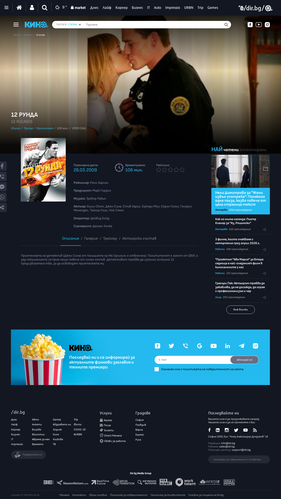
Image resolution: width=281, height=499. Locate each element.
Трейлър (110, 238)
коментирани (252, 149)
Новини (220, 249)
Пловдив (140, 425)
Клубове (58, 439)
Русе (138, 439)
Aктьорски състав (139, 238)
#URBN (78, 434)
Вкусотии (38, 434)
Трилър (28, 128)
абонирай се (244, 359)
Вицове (36, 429)
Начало (16, 35)
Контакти (79, 495)
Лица (218, 297)
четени (231, 149)
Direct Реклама (113, 435)
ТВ (54, 444)
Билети (109, 430)
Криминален (44, 128)
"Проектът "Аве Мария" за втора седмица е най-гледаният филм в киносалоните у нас (239, 263)
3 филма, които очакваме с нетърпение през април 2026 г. (237, 241)
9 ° (60, 8)
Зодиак (57, 429)
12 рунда (40, 35)
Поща (107, 425)
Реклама (64, 495)
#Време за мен (41, 439)
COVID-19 (79, 429)
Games (57, 419)
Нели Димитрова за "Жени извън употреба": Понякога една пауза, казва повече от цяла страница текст (240, 198)
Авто (35, 419)
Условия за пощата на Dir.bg (205, 495)
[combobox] (74, 24)
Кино (56, 434)
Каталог (28, 35)
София (139, 420)
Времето (38, 444)
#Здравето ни (62, 424)
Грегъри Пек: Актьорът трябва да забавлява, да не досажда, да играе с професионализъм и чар (240, 287)
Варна (139, 430)
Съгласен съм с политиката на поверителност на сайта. (205, 369)
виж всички (240, 309)
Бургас (139, 434)
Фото (78, 424)
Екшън (15, 128)
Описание (70, 238)
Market (108, 420)
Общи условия (98, 495)
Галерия (91, 238)
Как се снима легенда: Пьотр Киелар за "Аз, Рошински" (235, 221)
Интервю (221, 209)
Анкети (37, 424)
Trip (76, 419)
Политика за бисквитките (168, 495)
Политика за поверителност (129, 495)
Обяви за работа (115, 441)
